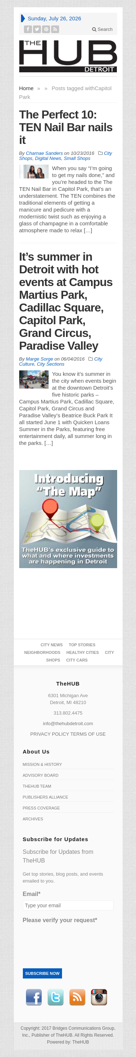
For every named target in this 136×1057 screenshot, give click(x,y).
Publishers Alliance (45, 797)
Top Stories (82, 645)
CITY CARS (77, 660)
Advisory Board (41, 775)
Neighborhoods (42, 652)
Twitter (55, 997)
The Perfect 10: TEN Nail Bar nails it (66, 127)
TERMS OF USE (88, 734)
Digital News (48, 158)
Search (102, 29)
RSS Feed (77, 997)
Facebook (33, 997)
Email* (32, 894)
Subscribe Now (42, 973)
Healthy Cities (82, 652)
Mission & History (42, 764)
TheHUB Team (37, 786)
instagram (99, 997)
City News (52, 645)
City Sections (51, 364)
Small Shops (77, 158)
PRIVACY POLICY (49, 734)
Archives (33, 819)
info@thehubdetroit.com (68, 723)
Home (26, 88)
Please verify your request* (60, 920)
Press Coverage (41, 808)
